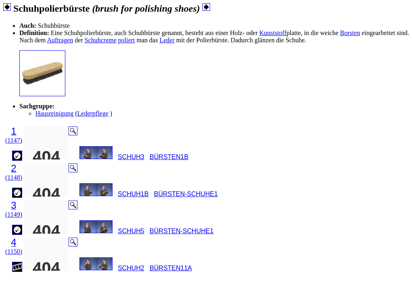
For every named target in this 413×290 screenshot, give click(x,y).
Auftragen (60, 40)
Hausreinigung (54, 113)
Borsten (350, 32)
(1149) (13, 214)
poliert (126, 40)
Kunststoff (272, 32)
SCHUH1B (133, 194)
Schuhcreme (101, 40)
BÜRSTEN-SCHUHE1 (186, 194)
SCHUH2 (131, 268)
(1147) (13, 140)
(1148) (13, 177)
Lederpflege (92, 113)
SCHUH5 (131, 231)
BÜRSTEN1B (169, 156)
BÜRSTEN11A (171, 268)
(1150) (13, 251)
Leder (166, 40)
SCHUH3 (131, 156)
